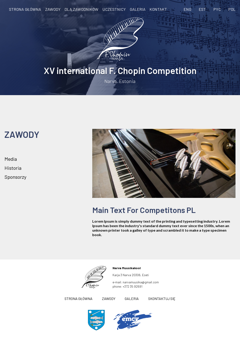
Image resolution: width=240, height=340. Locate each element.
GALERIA (137, 9)
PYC (217, 9)
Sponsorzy (15, 177)
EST (202, 9)
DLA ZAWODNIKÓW (81, 9)
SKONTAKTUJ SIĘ (161, 298)
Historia (13, 168)
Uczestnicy (114, 9)
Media (11, 159)
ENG (187, 9)
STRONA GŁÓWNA (25, 9)
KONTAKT (158, 9)
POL (231, 9)
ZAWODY (53, 9)
